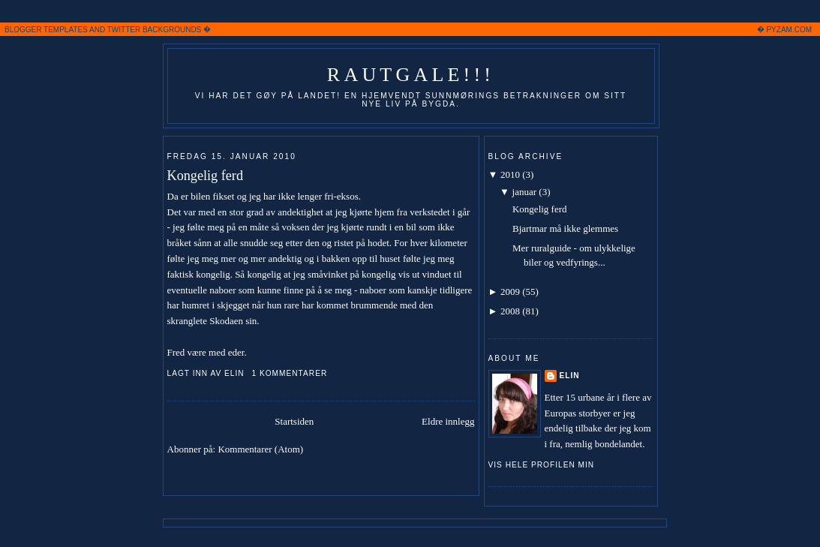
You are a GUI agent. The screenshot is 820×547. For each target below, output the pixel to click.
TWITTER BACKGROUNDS (154, 30)
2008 (510, 311)
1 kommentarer (289, 373)
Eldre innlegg (448, 421)
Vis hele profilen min (541, 465)
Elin (570, 375)
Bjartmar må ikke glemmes (565, 228)
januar (524, 191)
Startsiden (294, 421)
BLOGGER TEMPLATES (46, 30)
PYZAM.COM (789, 30)
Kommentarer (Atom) (260, 449)
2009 (510, 291)
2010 (510, 174)
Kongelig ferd (205, 175)
